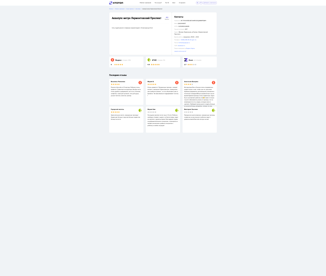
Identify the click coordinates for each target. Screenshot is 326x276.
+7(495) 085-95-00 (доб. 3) (196, 40)
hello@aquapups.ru (191, 43)
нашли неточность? (188, 51)
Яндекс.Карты (198, 48)
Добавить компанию (210, 3)
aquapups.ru (188, 45)
